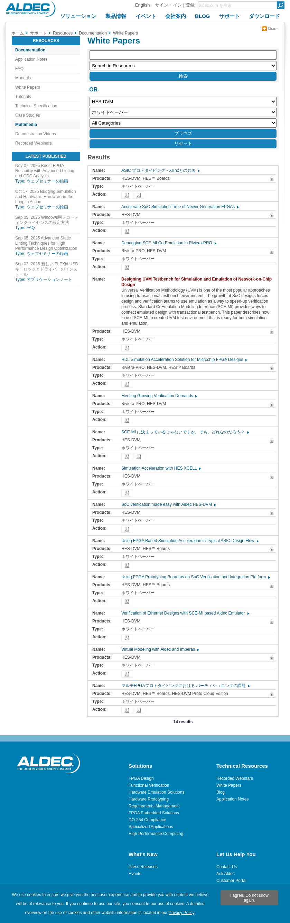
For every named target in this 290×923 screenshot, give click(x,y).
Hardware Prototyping (149, 799)
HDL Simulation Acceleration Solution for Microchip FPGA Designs (183, 359)
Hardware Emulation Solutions (156, 792)
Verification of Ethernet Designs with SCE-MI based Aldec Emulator (185, 613)
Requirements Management (154, 806)
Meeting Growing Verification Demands (158, 395)
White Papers (27, 87)
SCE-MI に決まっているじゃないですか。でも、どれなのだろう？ (184, 432)
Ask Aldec (225, 873)
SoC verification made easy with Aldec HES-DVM (168, 504)
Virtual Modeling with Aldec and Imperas (159, 649)
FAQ (19, 68)
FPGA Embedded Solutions (154, 813)
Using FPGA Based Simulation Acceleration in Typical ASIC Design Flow (189, 540)
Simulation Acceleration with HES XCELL (160, 468)
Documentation (30, 50)
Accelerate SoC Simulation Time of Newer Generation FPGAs (179, 206)
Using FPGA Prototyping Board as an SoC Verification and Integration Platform (195, 577)
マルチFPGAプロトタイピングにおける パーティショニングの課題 (185, 685)
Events (135, 873)
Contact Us (226, 866)
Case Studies (27, 115)
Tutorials (23, 96)
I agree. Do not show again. (249, 898)
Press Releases (143, 866)
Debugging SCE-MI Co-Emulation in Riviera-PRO (168, 242)
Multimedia (26, 124)
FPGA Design (141, 778)
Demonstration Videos (35, 133)
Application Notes (31, 59)
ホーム (17, 33)
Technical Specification (36, 106)
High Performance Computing (156, 833)
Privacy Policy (181, 912)
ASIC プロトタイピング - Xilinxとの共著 (160, 170)
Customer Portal (231, 880)
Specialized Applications (151, 826)
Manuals (23, 78)
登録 (190, 5)
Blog (220, 792)
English (142, 5)
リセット (183, 143)
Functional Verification (149, 785)
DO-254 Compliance (147, 819)
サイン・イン (168, 5)
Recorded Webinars (33, 143)
